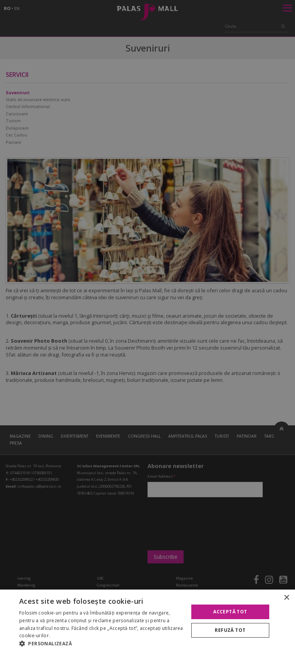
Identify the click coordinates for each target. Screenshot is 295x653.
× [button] (286, 598)
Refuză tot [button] (230, 630)
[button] (101, 643)
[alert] (147, 326)
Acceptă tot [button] (230, 611)
